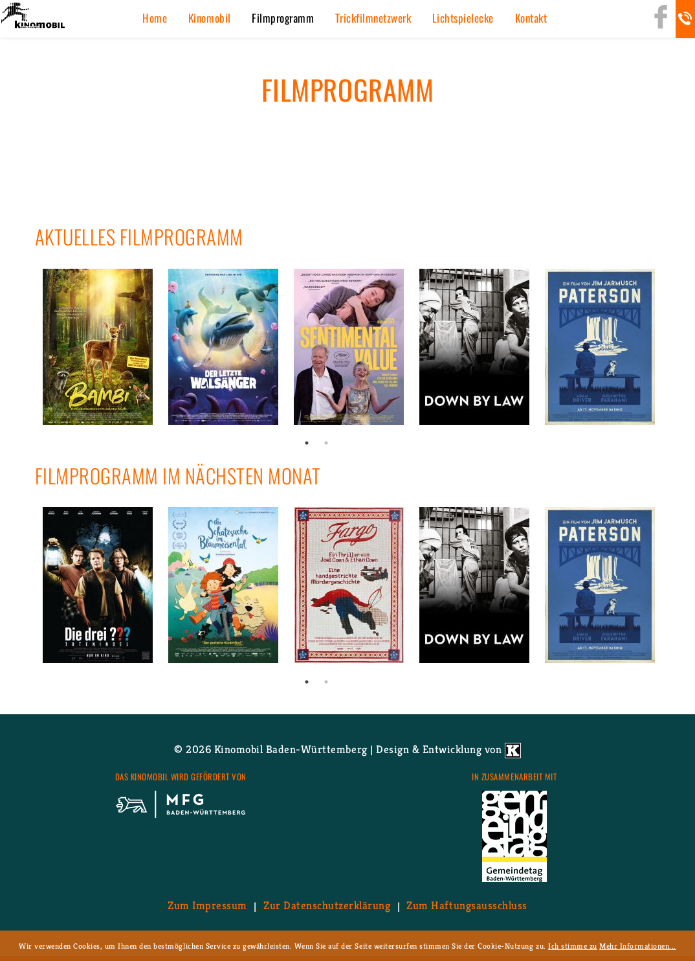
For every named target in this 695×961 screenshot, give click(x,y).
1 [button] (306, 442)
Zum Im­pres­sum (207, 906)
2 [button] (326, 442)
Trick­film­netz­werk (373, 18)
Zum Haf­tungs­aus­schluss (466, 906)
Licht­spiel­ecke (463, 18)
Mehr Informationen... (637, 946)
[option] (97, 347)
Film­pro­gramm (283, 18)
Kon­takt (531, 18)
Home (154, 18)
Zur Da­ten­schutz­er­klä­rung (326, 906)
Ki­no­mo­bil (209, 18)
